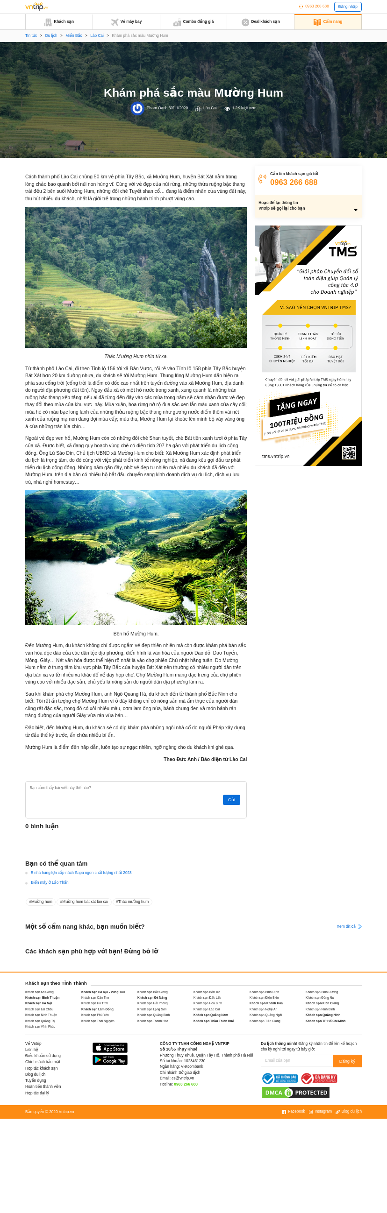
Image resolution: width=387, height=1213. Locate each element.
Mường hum (41, 902)
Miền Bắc (73, 36)
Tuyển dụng (35, 1081)
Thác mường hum (133, 902)
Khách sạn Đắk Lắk (207, 997)
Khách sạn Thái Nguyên (98, 1021)
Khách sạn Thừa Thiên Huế (214, 1021)
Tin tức (31, 36)
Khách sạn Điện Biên (264, 997)
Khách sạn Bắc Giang (152, 992)
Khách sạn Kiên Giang (322, 1003)
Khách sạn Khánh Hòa (266, 1003)
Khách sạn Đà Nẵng (152, 997)
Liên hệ (31, 1050)
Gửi (232, 800)
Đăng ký (348, 1060)
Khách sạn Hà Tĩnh (94, 1003)
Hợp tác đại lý (37, 1093)
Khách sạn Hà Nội (38, 1003)
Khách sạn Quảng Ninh (323, 1014)
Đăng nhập (348, 7)
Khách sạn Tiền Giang (265, 1021)
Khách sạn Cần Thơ (95, 997)
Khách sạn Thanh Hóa (152, 1021)
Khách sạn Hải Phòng (152, 1003)
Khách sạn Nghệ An (263, 1009)
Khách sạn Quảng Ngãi (266, 1014)
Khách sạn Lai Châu (39, 1009)
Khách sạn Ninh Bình (320, 1009)
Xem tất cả (349, 927)
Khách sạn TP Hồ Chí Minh (325, 1021)
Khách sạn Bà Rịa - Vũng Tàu (103, 992)
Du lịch (51, 36)
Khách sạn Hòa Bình (208, 1003)
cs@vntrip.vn (183, 1078)
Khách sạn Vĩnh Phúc (40, 1026)
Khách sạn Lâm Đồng (97, 1009)
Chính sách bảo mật (42, 1062)
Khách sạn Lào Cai (207, 1009)
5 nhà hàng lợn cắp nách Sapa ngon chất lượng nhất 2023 (81, 873)
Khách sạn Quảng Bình (153, 1014)
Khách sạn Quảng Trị (40, 1021)
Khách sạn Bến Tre (207, 992)
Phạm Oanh (157, 108)
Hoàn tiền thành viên (43, 1087)
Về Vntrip (33, 1044)
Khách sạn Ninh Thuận (41, 1014)
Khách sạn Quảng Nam (211, 1014)
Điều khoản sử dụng (43, 1056)
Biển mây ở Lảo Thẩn (49, 883)
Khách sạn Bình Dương (322, 992)
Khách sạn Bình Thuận (42, 997)
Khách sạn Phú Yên (95, 1014)
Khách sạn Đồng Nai (320, 997)
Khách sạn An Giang (39, 992)
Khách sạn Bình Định (264, 992)
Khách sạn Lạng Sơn (152, 1009)
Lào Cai (97, 36)
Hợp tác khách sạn (41, 1068)
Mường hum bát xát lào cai (85, 902)
